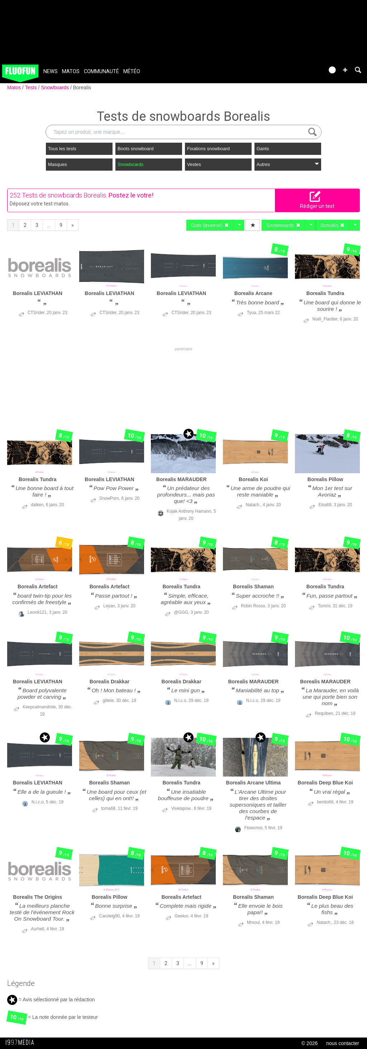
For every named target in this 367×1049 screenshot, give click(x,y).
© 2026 (309, 1043)
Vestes (194, 164)
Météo (131, 71)
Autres (288, 164)
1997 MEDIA (21, 1043)
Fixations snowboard (208, 148)
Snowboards (55, 87)
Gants (263, 148)
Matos (71, 71)
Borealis (82, 87)
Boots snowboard (135, 148)
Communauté (101, 71)
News (50, 71)
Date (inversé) (210, 225)
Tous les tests (62, 148)
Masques (57, 164)
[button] (345, 70)
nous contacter (342, 1043)
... (49, 225)
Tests (31, 87)
